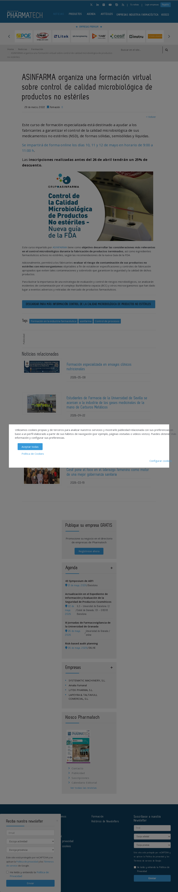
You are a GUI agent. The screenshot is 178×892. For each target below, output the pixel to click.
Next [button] (169, 36)
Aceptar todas (30, 446)
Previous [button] (9, 36)
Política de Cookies (33, 453)
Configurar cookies (160, 460)
